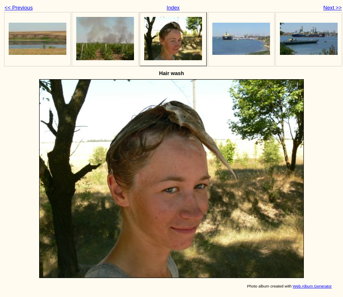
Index (173, 8)
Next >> (332, 8)
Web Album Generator (312, 286)
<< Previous (19, 8)
